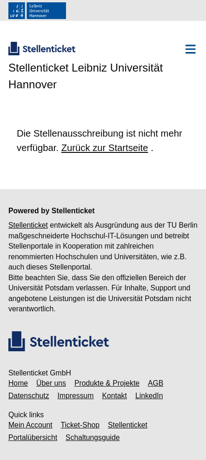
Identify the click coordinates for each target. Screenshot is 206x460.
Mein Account (30, 425)
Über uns (51, 383)
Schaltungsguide (93, 437)
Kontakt (114, 396)
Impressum (76, 396)
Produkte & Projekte (107, 383)
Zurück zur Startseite (104, 148)
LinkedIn (149, 396)
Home (18, 383)
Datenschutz (28, 396)
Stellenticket (28, 225)
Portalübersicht (32, 437)
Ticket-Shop (80, 425)
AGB (155, 383)
